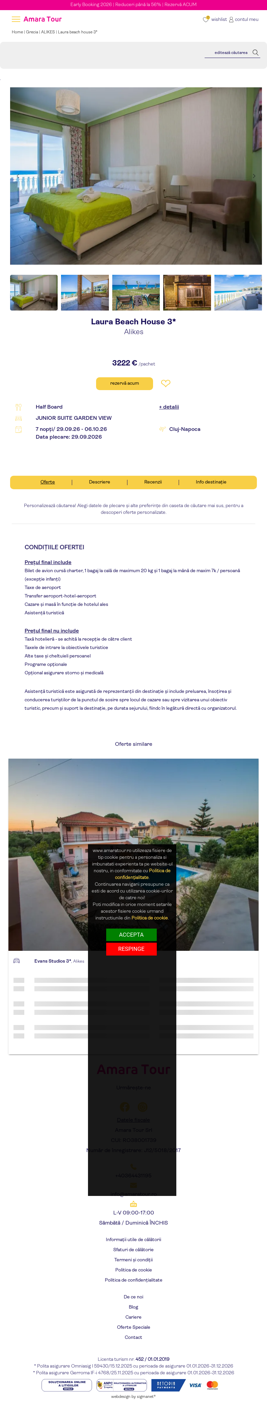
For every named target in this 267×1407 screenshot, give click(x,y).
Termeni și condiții (133, 1260)
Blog (133, 1307)
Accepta (131, 934)
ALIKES (48, 32)
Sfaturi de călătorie (133, 1250)
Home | (19, 32)
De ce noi (133, 1297)
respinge (131, 948)
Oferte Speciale (133, 1327)
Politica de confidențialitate (133, 1280)
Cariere (133, 1317)
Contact (133, 1337)
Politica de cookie (133, 1270)
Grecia (32, 32)
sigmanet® (146, 1397)
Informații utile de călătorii (133, 1239)
